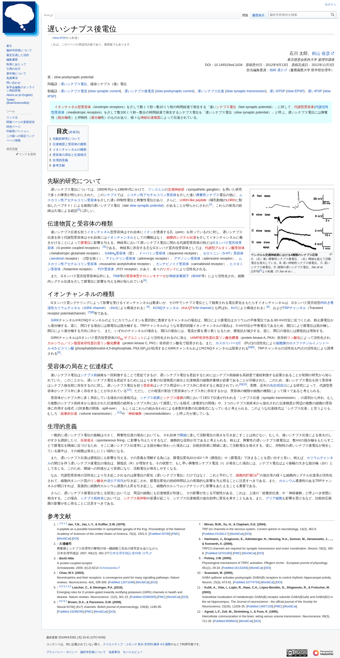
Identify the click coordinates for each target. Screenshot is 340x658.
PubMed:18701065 (218, 553)
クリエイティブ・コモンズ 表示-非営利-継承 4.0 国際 (137, 644)
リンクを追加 (27, 154)
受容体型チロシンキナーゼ (146, 276)
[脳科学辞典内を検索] (302, 14)
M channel (203, 308)
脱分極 (63, 117)
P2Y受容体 (106, 269)
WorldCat (64, 538)
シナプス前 (89, 375)
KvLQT (188, 308)
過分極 (96, 117)
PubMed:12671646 (121, 582)
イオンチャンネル (120, 237)
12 (119, 412)
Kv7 (234, 308)
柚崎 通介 (277, 70)
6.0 (61, 601)
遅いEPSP (277, 91)
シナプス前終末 (92, 498)
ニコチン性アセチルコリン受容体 (151, 195)
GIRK (55, 320)
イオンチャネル (98, 232)
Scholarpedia (108, 568)
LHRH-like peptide (193, 200)
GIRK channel (94, 308)
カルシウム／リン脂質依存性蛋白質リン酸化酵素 (83, 343)
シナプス (110, 195)
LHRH (230, 200)
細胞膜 (281, 343)
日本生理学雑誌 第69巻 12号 (129, 553)
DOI (75, 538)
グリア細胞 (274, 498)
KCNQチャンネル (166, 308)
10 (244, 384)
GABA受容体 (115, 253)
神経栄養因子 (179, 276)
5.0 (61, 586)
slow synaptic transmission (245, 91)
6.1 (65, 601)
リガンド (169, 269)
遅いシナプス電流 (74, 91)
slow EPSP (295, 91)
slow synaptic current (104, 91)
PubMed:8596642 (225, 621)
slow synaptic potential (146, 205)
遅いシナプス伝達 (211, 91)
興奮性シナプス (207, 195)
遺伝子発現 (115, 481)
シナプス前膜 (150, 398)
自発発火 (87, 440)
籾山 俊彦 (321, 53)
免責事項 (114, 652)
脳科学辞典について (93, 652)
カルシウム (287, 481)
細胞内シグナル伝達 (181, 237)
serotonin (57, 258)
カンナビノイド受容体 (172, 264)
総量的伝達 (69, 413)
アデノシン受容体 (187, 258)
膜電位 (85, 242)
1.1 (65, 523)
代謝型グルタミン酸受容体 (225, 248)
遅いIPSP (315, 91)
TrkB (116, 276)
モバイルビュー (133, 652)
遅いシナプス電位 (74, 84)
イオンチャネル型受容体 (73, 107)
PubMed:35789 (159, 534)
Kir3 (114, 308)
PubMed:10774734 (246, 582)
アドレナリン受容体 (121, 258)
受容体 (148, 385)
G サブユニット (131, 338)
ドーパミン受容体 (152, 253)
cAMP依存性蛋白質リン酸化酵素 (214, 338)
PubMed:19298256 (70, 611)
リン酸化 (293, 338)
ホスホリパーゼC (228, 343)
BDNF (196, 276)
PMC (175, 534)
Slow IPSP (59, 37)
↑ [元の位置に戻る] (57, 543)
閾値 (183, 435)
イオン (148, 232)
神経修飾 (135, 413)
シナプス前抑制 (135, 498)
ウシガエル (156, 189)
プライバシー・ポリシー (61, 652)
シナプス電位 (226, 107)
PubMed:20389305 (143, 597)
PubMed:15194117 (215, 534)
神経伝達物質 (150, 117)
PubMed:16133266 (234, 568)
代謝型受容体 (304, 107)
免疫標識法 (278, 385)
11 (129, 389)
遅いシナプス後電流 (139, 91)
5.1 (65, 586)
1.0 (61, 523)
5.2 (69, 586)
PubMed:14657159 (259, 606)
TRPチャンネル (294, 308)
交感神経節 (176, 189)
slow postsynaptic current (174, 91)
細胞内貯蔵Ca (248, 475)
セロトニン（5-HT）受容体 (223, 253)
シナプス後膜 (173, 398)
